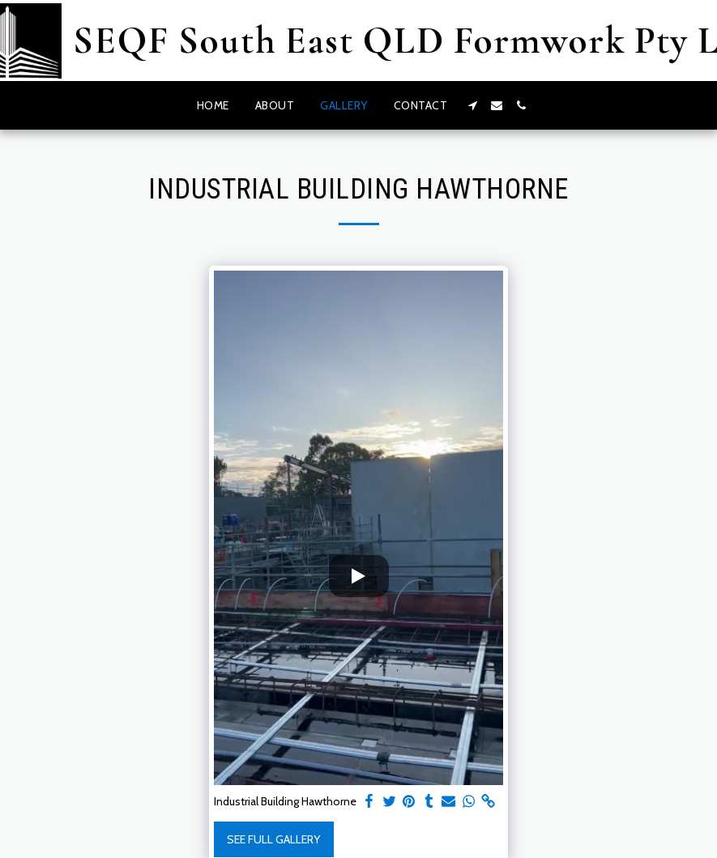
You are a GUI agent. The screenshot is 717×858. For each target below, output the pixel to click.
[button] (472, 105)
